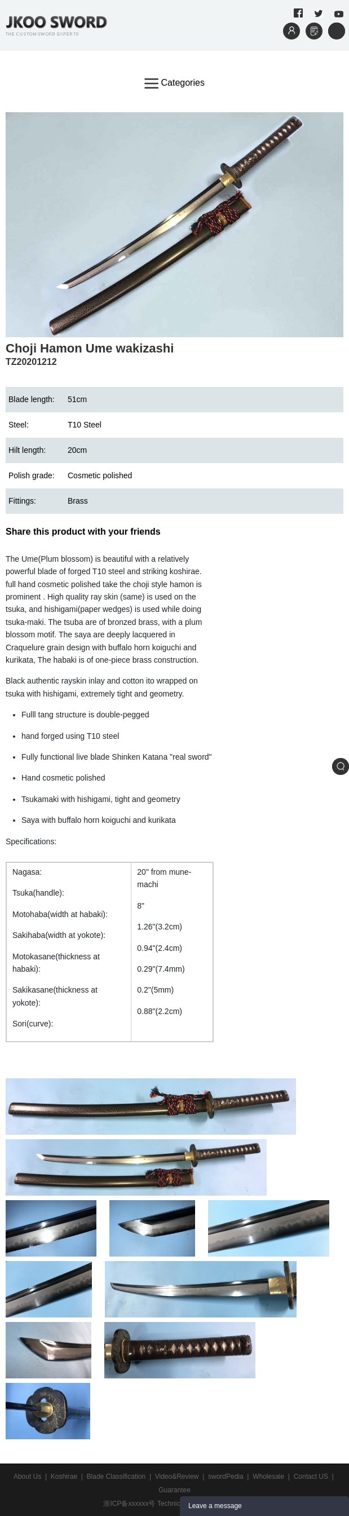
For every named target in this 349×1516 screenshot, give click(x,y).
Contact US (311, 1476)
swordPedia (226, 1476)
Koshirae (64, 1476)
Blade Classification (116, 1476)
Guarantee (174, 1490)
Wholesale (268, 1476)
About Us (27, 1476)
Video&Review (177, 1476)
